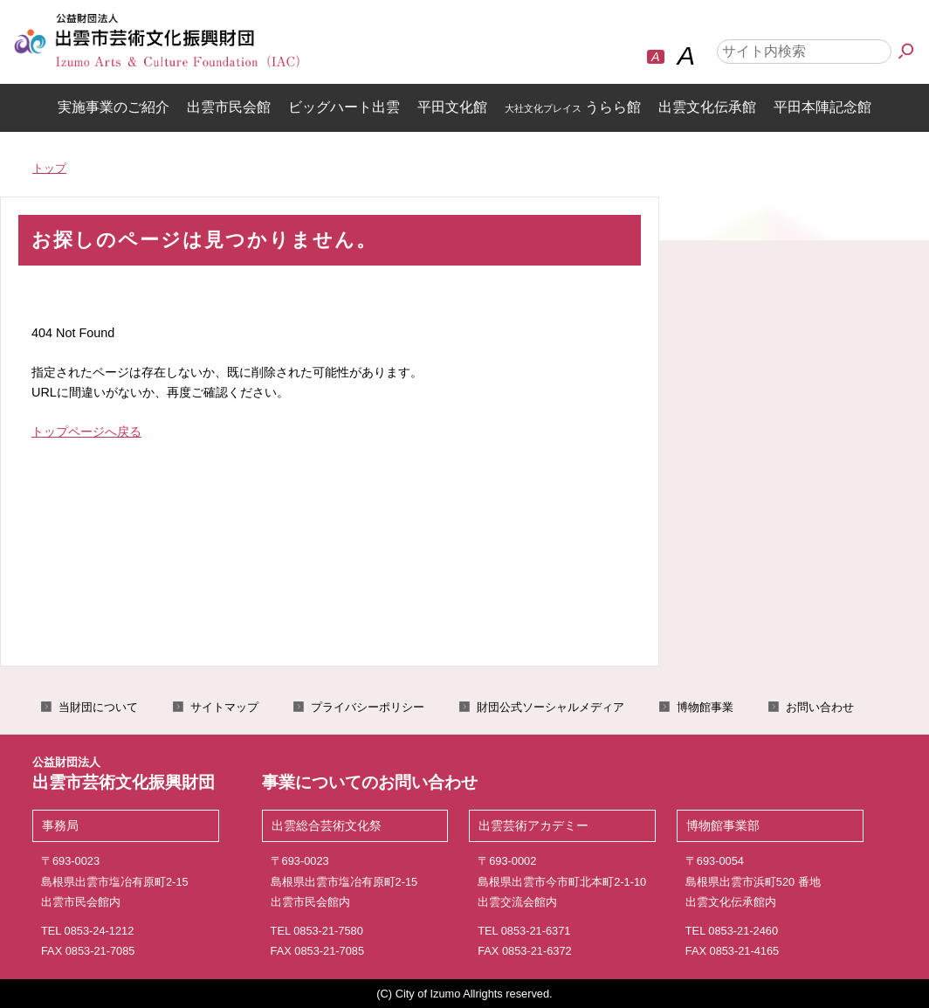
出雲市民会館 (229, 107)
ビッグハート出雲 (344, 107)
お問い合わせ (820, 707)
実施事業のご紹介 (113, 107)
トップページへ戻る (86, 431)
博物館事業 (705, 707)
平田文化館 (452, 107)
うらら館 (573, 107)
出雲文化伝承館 (707, 107)
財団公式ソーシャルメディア (550, 707)
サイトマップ (224, 707)
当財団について (98, 707)
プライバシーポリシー (367, 707)
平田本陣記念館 (822, 107)
